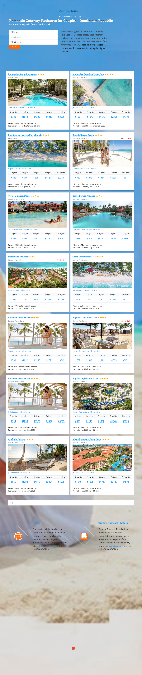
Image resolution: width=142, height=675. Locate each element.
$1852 (49, 421)
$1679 (102, 116)
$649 (77, 299)
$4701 (126, 116)
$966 (13, 481)
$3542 (61, 360)
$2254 (61, 177)
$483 (13, 177)
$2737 (61, 299)
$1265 (37, 360)
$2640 (61, 238)
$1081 (100, 299)
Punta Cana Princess (18, 256)
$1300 (37, 116)
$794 (13, 421)
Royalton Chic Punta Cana (85, 317)
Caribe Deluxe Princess (84, 196)
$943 (36, 238)
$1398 (90, 481)
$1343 (90, 116)
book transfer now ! (119, 545)
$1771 (49, 360)
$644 (24, 177)
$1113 (89, 421)
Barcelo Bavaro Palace (19, 317)
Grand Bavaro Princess (83, 256)
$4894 (126, 481)
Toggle (5, 5)
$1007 (78, 116)
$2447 (114, 481)
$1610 (37, 481)
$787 (77, 177)
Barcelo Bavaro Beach (83, 135)
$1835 (113, 177)
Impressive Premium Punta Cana (88, 74)
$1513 (113, 299)
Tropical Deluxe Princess (20, 196)
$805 (36, 177)
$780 (13, 116)
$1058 (25, 421)
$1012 (25, 360)
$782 (24, 299)
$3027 (125, 299)
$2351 (114, 116)
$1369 (48, 299)
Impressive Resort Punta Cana (22, 74)
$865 (88, 299)
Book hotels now (47, 545)
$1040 (25, 116)
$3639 (61, 116)
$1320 (48, 238)
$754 (24, 238)
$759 (13, 360)
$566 (13, 238)
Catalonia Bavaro (16, 439)
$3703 (61, 421)
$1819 (49, 116)
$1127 (48, 177)
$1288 (25, 481)
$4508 (61, 481)
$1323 (37, 421)
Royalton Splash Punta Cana (86, 378)
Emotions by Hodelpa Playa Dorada (25, 135)
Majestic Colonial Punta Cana (87, 439)
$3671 (126, 177)
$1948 (113, 421)
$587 (13, 299)
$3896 (126, 421)
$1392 (101, 421)
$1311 (101, 177)
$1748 (102, 481)
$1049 (89, 177)
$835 (77, 421)
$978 (36, 299)
